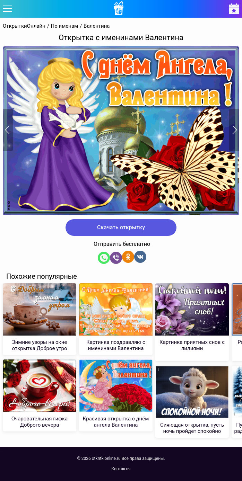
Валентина (97, 26)
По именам (64, 26)
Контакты (120, 468)
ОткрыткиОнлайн (24, 26)
